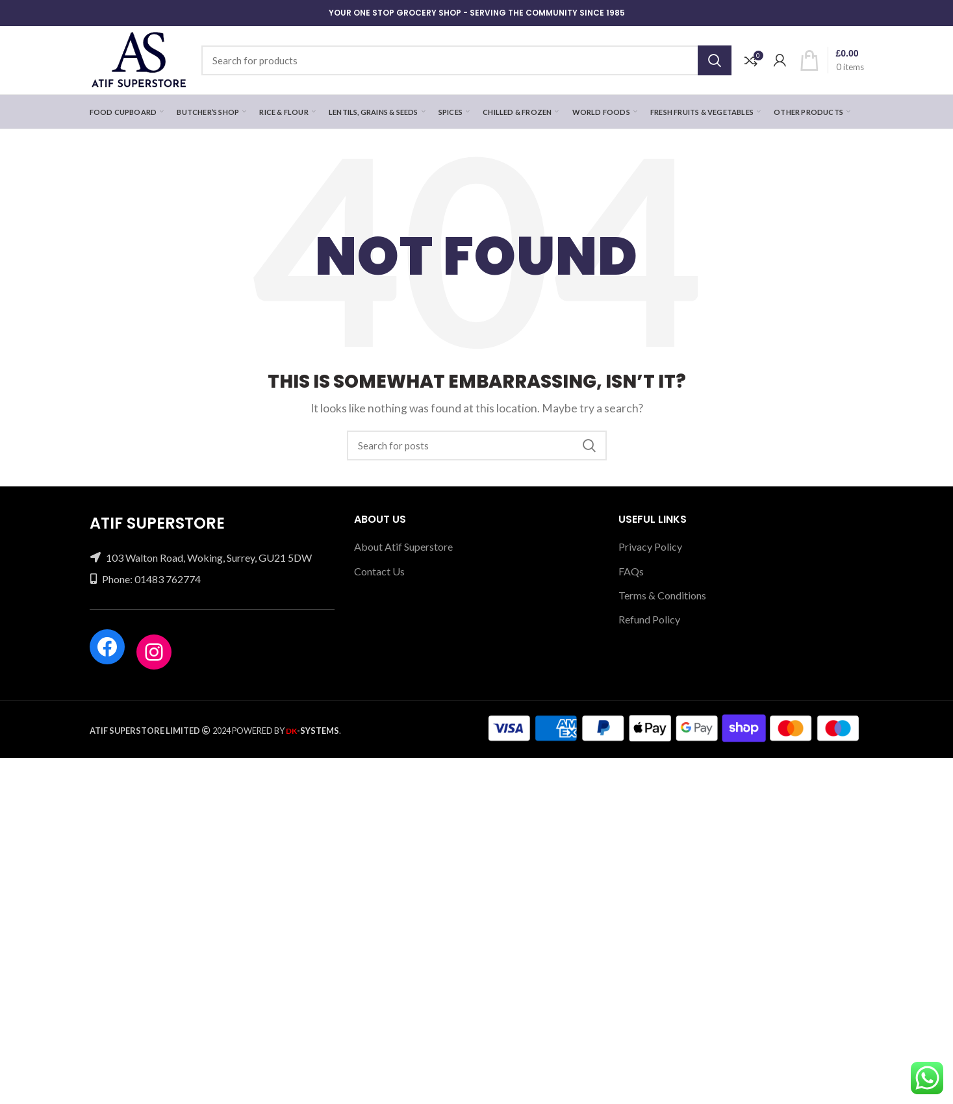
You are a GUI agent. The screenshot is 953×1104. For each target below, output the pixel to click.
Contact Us (379, 571)
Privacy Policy (650, 546)
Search (714, 60)
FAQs (631, 571)
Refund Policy (649, 619)
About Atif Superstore (403, 546)
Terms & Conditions (662, 595)
